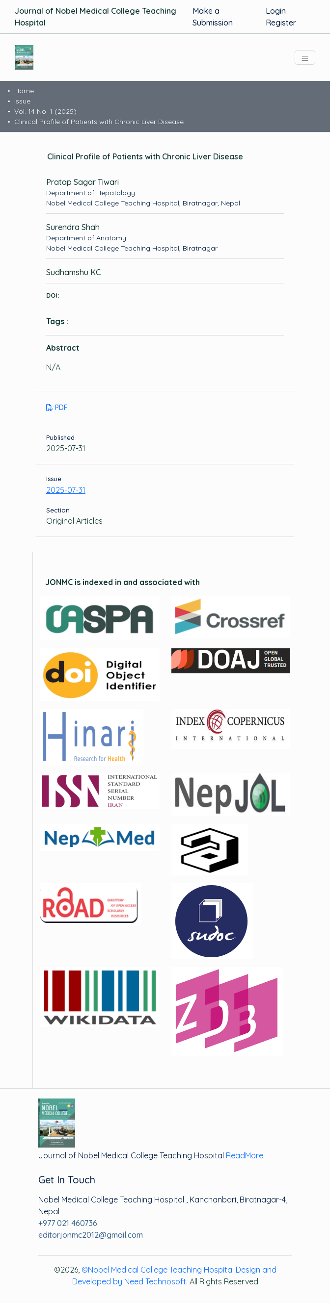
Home (24, 90)
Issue (22, 101)
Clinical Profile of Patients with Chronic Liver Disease (99, 121)
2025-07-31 (65, 490)
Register (281, 22)
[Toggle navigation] (305, 57)
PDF (57, 407)
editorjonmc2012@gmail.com (90, 1235)
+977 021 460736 (67, 1223)
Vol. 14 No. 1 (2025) (45, 111)
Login (276, 11)
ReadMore (244, 1155)
